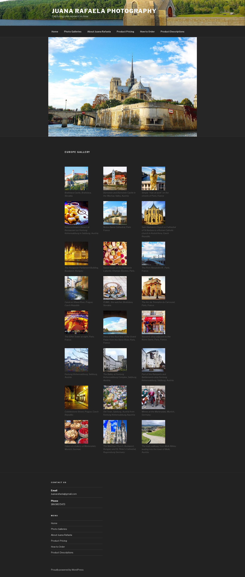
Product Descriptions (172, 31)
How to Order (147, 31)
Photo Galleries (72, 31)
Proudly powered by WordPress (67, 569)
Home (55, 31)
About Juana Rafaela (99, 31)
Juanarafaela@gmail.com (64, 494)
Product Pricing (125, 31)
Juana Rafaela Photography (104, 11)
